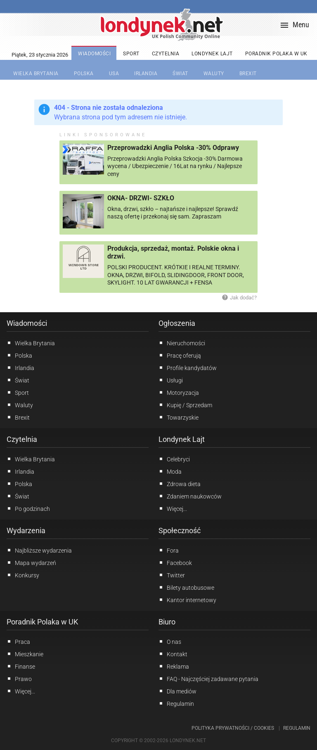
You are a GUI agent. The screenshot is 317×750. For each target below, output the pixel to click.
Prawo (19, 678)
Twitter (171, 574)
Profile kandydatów (187, 367)
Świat (18, 379)
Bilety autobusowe (186, 587)
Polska (19, 355)
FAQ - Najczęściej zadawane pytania (208, 678)
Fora (168, 550)
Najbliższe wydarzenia (39, 550)
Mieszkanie (25, 653)
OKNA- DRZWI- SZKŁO (140, 198)
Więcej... (172, 508)
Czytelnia (22, 439)
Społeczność (179, 530)
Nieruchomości (181, 342)
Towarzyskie (178, 417)
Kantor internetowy (187, 599)
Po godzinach (28, 508)
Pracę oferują (179, 355)
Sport (18, 392)
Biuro (166, 621)
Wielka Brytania (31, 342)
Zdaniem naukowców (190, 496)
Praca (18, 641)
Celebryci (174, 458)
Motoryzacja (178, 392)
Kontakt (172, 653)
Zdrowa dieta (179, 483)
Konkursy (23, 574)
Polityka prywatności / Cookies (233, 728)
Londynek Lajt (181, 439)
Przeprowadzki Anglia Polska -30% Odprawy (173, 148)
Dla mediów (177, 690)
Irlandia (20, 367)
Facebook (175, 562)
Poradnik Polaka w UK (42, 621)
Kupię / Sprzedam (185, 404)
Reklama (173, 666)
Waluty (20, 404)
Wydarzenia (26, 530)
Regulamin (176, 703)
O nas (169, 641)
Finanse (21, 666)
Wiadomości (27, 323)
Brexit (18, 417)
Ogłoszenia (176, 323)
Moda (170, 471)
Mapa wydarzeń (31, 562)
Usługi (170, 379)
